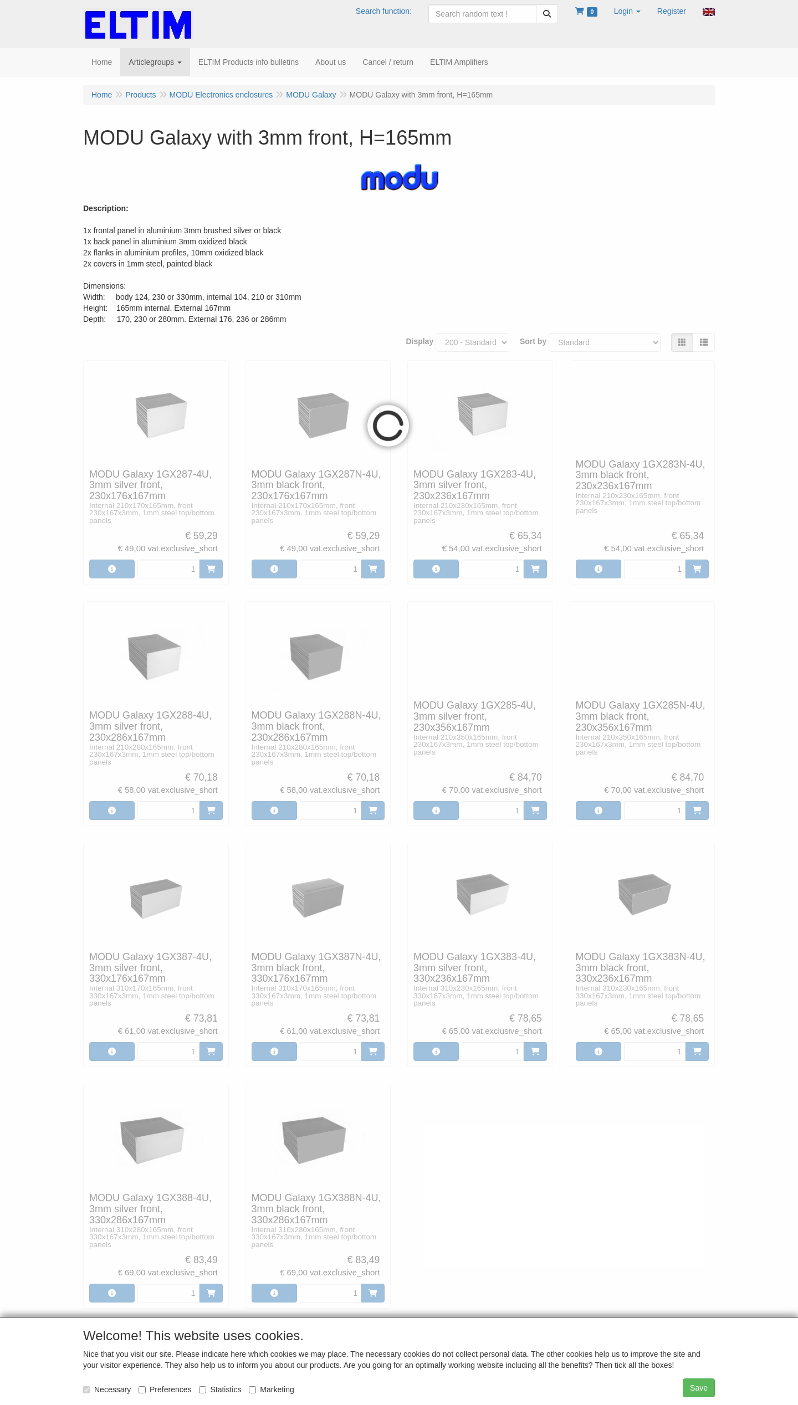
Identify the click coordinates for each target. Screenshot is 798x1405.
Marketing (271, 1389)
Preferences (165, 1389)
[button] (627, 11)
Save (699, 1387)
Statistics (220, 1389)
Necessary (107, 1389)
